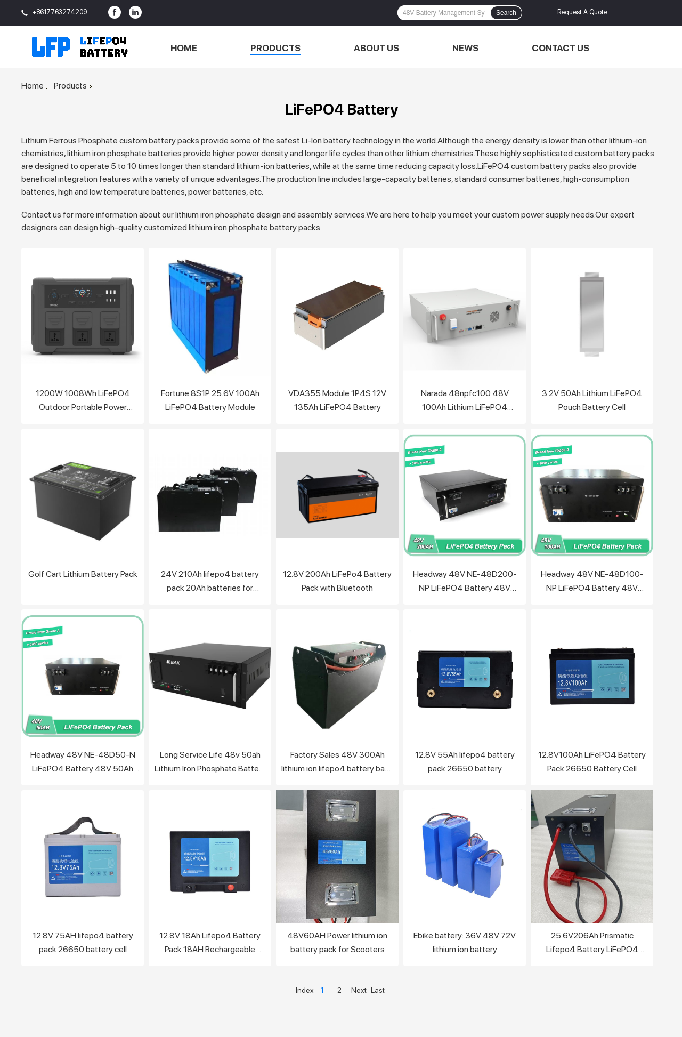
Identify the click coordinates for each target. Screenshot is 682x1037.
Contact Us (560, 48)
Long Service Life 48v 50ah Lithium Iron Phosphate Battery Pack (210, 763)
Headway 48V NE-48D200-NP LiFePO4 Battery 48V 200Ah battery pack (465, 582)
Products (275, 48)
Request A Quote (582, 12)
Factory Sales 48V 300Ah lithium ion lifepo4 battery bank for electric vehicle (337, 763)
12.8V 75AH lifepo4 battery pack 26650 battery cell (83, 942)
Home (183, 48)
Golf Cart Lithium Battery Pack (82, 574)
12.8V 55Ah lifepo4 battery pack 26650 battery (465, 762)
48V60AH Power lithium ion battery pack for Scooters (337, 942)
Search (506, 13)
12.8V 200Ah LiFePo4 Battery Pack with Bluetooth (337, 581)
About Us (376, 48)
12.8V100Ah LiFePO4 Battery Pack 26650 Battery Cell (592, 762)
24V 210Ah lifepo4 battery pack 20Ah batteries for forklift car (210, 582)
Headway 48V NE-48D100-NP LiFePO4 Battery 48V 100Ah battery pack (592, 582)
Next (359, 990)
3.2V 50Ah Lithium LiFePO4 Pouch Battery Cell (592, 400)
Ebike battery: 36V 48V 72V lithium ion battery (464, 942)
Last (378, 990)
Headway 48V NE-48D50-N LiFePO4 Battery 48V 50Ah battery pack (82, 763)
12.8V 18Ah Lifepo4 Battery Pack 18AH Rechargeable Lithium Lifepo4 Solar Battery (210, 943)
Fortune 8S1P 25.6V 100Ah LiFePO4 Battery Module (210, 400)
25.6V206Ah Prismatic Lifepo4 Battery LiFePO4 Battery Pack (592, 943)
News (465, 48)
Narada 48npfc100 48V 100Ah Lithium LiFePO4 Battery (465, 401)
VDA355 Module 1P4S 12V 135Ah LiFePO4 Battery (337, 400)
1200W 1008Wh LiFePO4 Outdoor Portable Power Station (83, 401)
